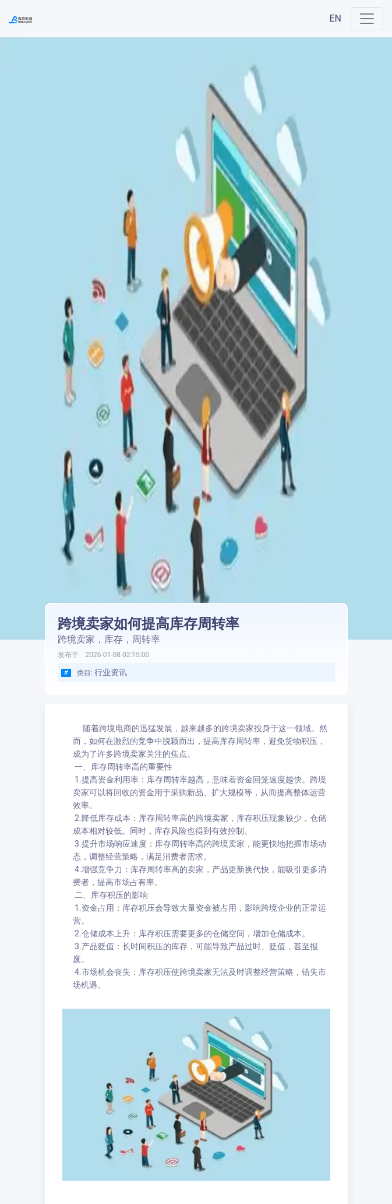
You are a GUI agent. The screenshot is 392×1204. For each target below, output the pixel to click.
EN (335, 18)
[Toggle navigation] (367, 18)
